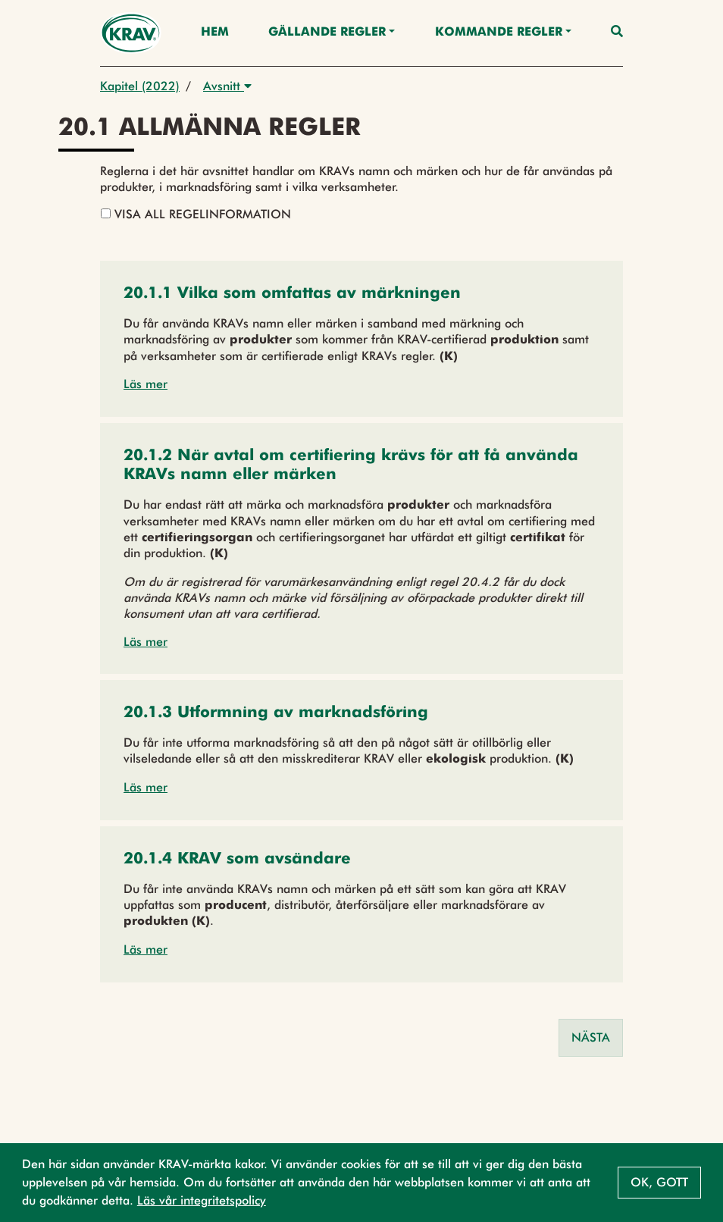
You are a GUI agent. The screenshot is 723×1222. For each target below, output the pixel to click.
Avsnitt (227, 86)
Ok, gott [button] (659, 1182)
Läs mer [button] (145, 384)
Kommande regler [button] (498, 33)
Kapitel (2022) (140, 86)
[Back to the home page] (130, 33)
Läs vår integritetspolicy (201, 1200)
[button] (292, 294)
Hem (215, 33)
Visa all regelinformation (196, 214)
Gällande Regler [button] (327, 33)
